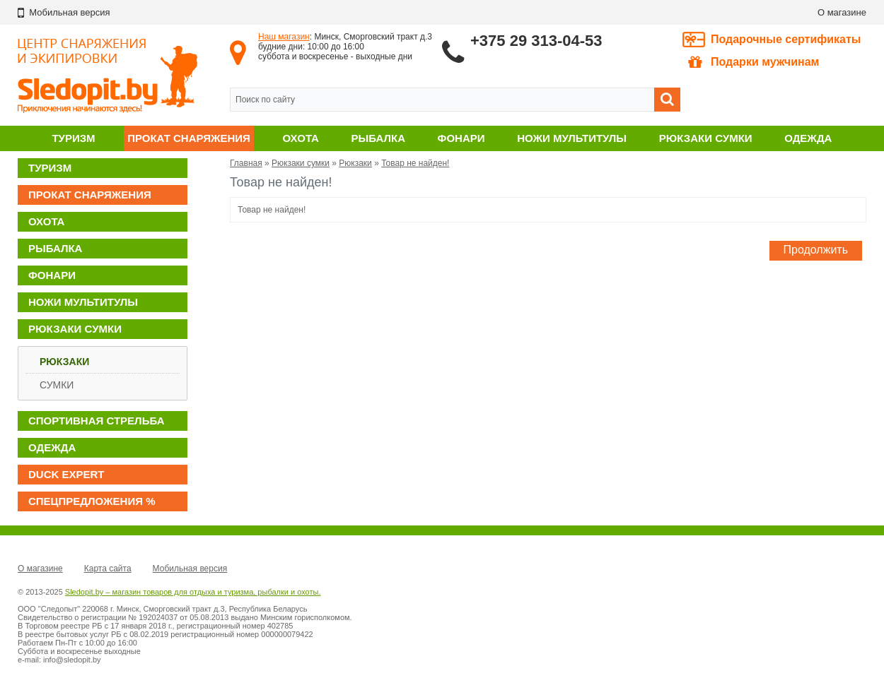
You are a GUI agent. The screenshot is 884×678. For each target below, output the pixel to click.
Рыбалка (378, 138)
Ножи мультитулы (572, 138)
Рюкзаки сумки (705, 138)
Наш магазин (284, 37)
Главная (246, 163)
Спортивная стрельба (96, 421)
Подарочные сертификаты (786, 39)
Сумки (57, 385)
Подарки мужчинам (753, 62)
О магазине (842, 12)
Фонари (461, 138)
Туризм (73, 138)
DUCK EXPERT (66, 474)
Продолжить (816, 250)
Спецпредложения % (92, 501)
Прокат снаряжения (188, 138)
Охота (301, 138)
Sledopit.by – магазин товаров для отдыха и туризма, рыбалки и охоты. (193, 592)
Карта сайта (108, 568)
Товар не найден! (415, 163)
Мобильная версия (190, 568)
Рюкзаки (64, 361)
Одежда (808, 138)
